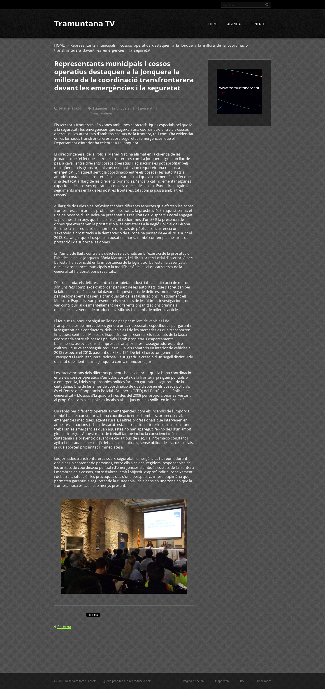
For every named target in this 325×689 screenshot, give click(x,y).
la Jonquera (121, 108)
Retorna (64, 627)
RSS (242, 681)
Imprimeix (264, 681)
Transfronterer (101, 113)
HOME (213, 24)
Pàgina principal (193, 681)
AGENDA (234, 24)
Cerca (267, 4)
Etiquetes (100, 108)
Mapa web (222, 681)
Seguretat (145, 108)
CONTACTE (258, 24)
